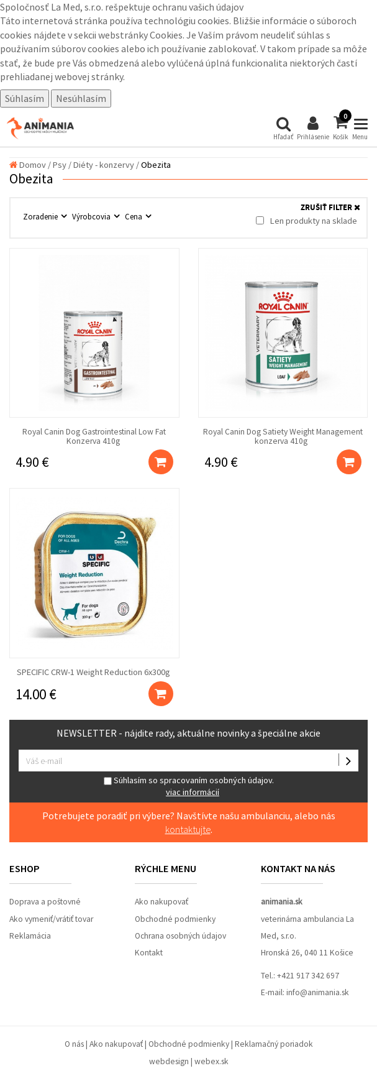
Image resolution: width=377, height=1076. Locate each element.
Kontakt (149, 952)
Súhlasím (24, 98)
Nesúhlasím (81, 98)
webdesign (169, 1061)
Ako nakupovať (161, 901)
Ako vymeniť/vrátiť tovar (51, 919)
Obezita (156, 164)
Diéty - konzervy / (106, 164)
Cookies (166, 35)
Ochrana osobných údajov (180, 936)
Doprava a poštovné (45, 901)
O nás (74, 1044)
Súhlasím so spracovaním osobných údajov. (189, 786)
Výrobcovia (92, 216)
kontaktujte (188, 829)
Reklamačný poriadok (274, 1044)
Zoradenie (41, 216)
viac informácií (192, 792)
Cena (134, 216)
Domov (27, 164)
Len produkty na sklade (306, 220)
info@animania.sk (317, 992)
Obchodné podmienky (175, 919)
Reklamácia (30, 936)
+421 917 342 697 (308, 975)
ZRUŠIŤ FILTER (330, 208)
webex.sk (211, 1061)
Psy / (62, 164)
